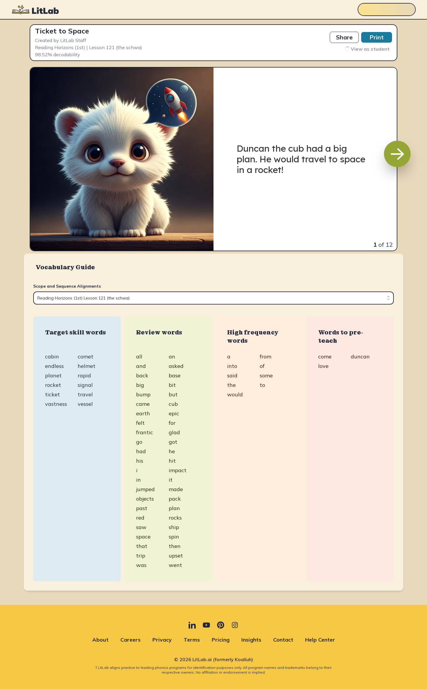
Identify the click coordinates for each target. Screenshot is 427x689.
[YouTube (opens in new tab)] (206, 625)
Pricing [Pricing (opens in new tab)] (221, 639)
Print (376, 37)
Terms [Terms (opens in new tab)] (192, 639)
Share (344, 37)
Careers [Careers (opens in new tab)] (130, 639)
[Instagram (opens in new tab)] (234, 625)
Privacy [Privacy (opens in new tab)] (162, 639)
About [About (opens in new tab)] (100, 639)
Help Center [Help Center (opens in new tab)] (320, 639)
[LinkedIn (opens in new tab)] (192, 625)
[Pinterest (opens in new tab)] (220, 625)
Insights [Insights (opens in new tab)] (251, 639)
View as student (367, 49)
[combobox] (213, 298)
